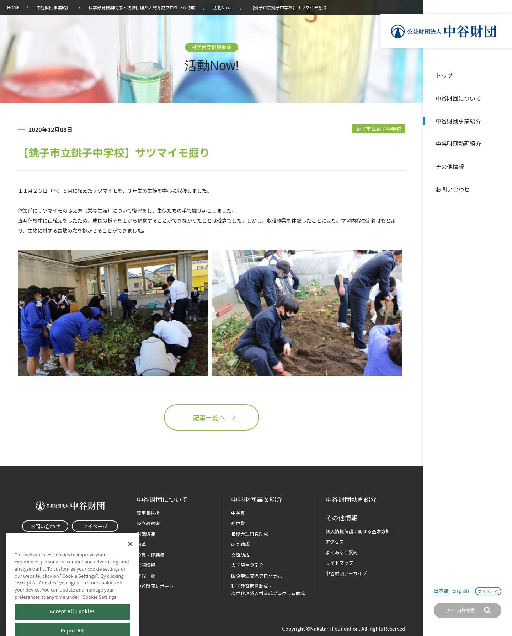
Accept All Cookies (72, 622)
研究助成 (240, 544)
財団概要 (146, 533)
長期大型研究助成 (249, 533)
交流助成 (240, 554)
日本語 (441, 590)
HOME (13, 7)
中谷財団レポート (155, 586)
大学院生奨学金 (247, 565)
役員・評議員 (151, 554)
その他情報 (450, 166)
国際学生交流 (256, 575)
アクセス (334, 541)
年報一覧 (146, 575)
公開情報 (146, 565)
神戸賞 (238, 523)
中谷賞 (238, 512)
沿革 (501, 143)
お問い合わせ (453, 189)
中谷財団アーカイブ (346, 573)
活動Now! (222, 7)
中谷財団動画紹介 (458, 143)
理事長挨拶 (148, 512)
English (460, 590)
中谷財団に (162, 499)
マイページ (488, 591)
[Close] (130, 555)
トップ (444, 75)
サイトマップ (339, 562)
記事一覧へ (211, 417)
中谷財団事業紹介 (458, 121)
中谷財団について (458, 98)
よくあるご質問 (341, 552)
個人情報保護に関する (357, 531)
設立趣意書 (148, 523)
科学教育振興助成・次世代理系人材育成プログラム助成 (142, 7)
